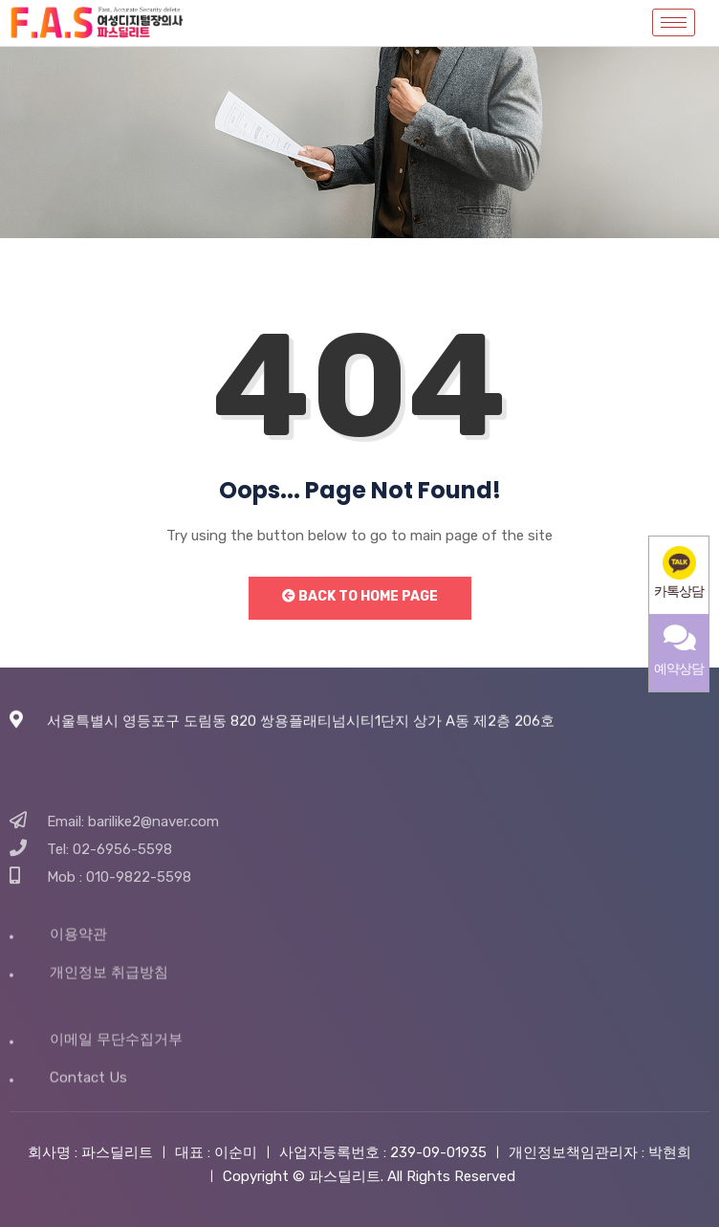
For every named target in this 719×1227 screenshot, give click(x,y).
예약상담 (679, 650)
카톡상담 (679, 573)
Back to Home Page (360, 596)
